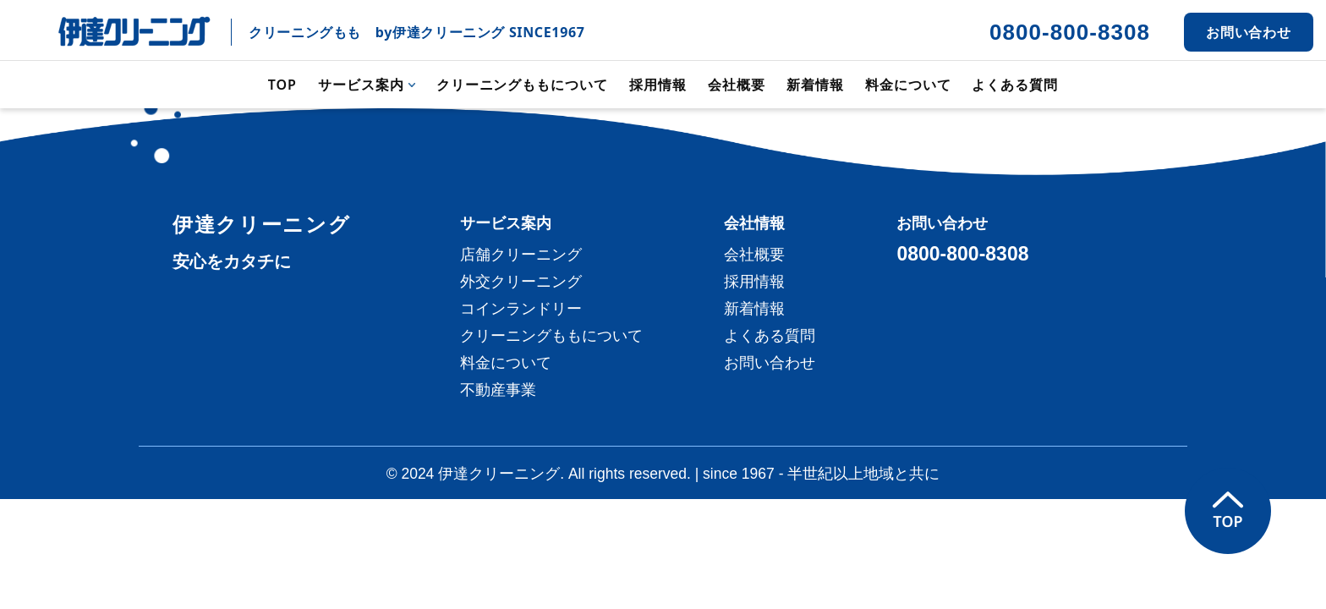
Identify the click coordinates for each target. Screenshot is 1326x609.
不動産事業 (498, 389)
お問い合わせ (1249, 32)
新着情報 (815, 84)
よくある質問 (1015, 84)
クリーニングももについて (522, 84)
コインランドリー (521, 308)
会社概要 (736, 84)
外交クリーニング (521, 281)
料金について (908, 84)
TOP (282, 84)
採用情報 (658, 84)
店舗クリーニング (521, 254)
